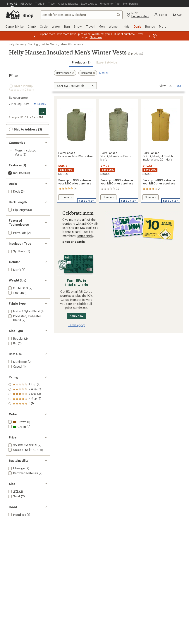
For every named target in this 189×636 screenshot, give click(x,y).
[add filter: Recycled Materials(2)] (23, 473)
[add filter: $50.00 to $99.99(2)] (22, 445)
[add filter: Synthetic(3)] (17, 251)
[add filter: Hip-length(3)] (18, 210)
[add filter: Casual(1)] (15, 366)
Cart (177, 15)
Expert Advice (106, 62)
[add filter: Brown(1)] (17, 422)
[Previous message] (34, 35)
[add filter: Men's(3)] (14, 269)
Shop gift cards (73, 241)
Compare (66, 197)
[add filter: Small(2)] (14, 496)
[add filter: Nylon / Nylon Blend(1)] (24, 311)
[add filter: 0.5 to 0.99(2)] (18, 288)
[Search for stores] (42, 111)
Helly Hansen (16, 44)
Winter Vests (49, 44)
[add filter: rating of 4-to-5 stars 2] (24, 389)
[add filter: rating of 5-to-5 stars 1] (24, 384)
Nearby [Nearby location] (39, 104)
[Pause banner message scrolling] (154, 35)
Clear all (104, 72)
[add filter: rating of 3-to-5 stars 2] (24, 394)
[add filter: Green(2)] (17, 426)
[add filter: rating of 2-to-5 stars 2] (24, 399)
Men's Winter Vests (72, 44)
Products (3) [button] (81, 62)
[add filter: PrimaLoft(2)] (17, 233)
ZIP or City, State (19, 103)
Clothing (33, 44)
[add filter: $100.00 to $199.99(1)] (23, 450)
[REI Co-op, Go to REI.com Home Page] (13, 14)
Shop (28, 15)
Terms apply (85, 235)
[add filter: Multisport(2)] (17, 361)
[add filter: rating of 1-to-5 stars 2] (24, 403)
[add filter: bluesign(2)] (16, 468)
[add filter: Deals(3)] (14, 191)
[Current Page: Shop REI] (12, 3)
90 (179, 85)
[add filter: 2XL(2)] (13, 491)
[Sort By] (75, 85)
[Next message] (149, 35)
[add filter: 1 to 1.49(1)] (16, 293)
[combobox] (82, 14)
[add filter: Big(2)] (12, 343)
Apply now (76, 315)
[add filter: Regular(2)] (15, 338)
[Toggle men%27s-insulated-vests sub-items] (11, 151)
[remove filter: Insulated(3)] (17, 173)
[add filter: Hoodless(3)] (17, 514)
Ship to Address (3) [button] (25, 129)
